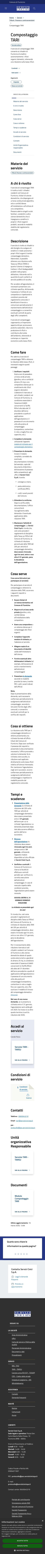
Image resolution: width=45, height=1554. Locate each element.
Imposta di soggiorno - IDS (21, 1379)
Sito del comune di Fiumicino (22, 1506)
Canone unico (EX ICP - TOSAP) (23, 1372)
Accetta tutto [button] (22, 1541)
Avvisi (14, 1415)
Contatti (15, 1394)
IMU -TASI (15, 1365)
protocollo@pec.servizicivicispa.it (23, 1127)
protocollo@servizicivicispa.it (19, 1484)
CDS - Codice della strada (21, 1376)
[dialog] (22, 1536)
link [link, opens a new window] (9, 1536)
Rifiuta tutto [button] (22, 1546)
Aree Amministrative (19, 1335)
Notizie (14, 1408)
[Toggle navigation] (5, 8)
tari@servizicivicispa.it (24, 1120)
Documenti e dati (18, 1351)
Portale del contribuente (21, 1499)
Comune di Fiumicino (17, 2)
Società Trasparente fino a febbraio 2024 (21, 1514)
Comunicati (16, 1411)
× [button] (42, 1521)
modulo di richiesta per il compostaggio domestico (23, 445)
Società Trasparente (19, 1510)
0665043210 (23, 1116)
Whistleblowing (17, 1383)
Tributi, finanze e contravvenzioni (21, 20)
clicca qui (14, 994)
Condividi (15, 68)
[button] (22, 1550)
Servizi (19, 17)
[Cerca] (34, 8)
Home (11, 17)
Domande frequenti (19, 1397)
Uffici (14, 1338)
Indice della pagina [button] (20, 94)
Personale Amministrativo (21, 1348)
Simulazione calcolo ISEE (21, 1503)
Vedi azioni (16, 72)
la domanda (27, 676)
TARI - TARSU (17, 1369)
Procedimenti (17, 1355)
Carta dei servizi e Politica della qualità (23, 1343)
